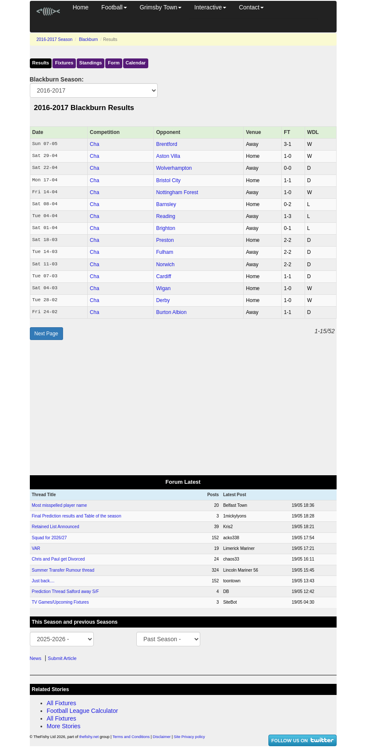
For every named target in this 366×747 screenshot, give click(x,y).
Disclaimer (162, 737)
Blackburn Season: (57, 79)
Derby (163, 300)
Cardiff (163, 276)
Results (40, 62)
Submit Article (62, 658)
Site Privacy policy (189, 737)
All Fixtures (61, 703)
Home (81, 7)
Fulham (164, 252)
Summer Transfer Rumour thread (63, 570)
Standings (90, 62)
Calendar (136, 62)
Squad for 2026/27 (49, 537)
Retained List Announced (55, 526)
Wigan (163, 288)
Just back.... (43, 580)
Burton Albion (171, 312)
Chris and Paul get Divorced (58, 559)
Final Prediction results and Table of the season (76, 516)
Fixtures (64, 62)
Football (114, 7)
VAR (36, 548)
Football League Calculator (82, 710)
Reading (165, 216)
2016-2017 (55, 39)
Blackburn (88, 39)
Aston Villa (168, 156)
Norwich (165, 264)
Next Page (46, 334)
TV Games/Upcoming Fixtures (60, 602)
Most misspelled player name (59, 505)
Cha (94, 144)
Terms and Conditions (131, 737)
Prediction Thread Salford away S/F (65, 591)
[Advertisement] (183, 408)
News (36, 658)
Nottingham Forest (177, 192)
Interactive (210, 7)
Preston (164, 240)
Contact (251, 7)
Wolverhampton (174, 168)
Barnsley (166, 204)
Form (114, 62)
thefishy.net (88, 737)
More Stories (64, 726)
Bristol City (168, 180)
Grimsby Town (161, 7)
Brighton (165, 228)
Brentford (166, 144)
